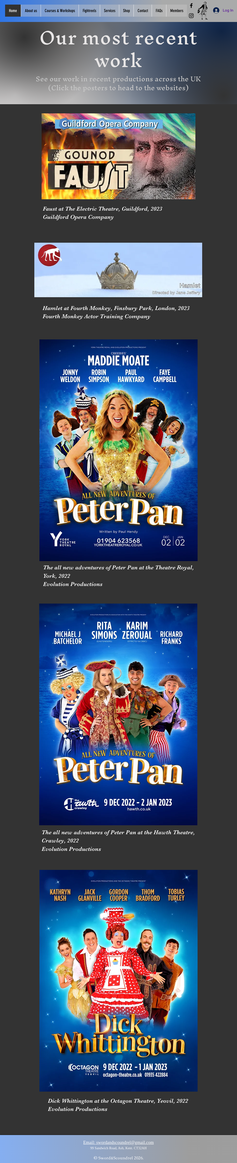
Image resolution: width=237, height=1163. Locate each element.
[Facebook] (191, 5)
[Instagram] (191, 16)
